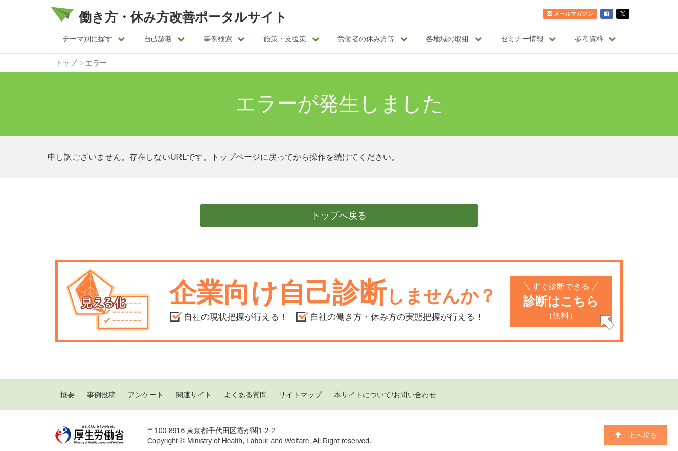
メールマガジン (570, 14)
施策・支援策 (291, 39)
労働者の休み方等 (372, 39)
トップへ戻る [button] (339, 215)
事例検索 (224, 39)
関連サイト (194, 395)
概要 (67, 395)
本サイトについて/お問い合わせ (385, 395)
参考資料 (595, 39)
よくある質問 (245, 395)
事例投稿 (101, 395)
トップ (66, 63)
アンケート (146, 395)
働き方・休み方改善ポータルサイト (183, 17)
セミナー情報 (528, 39)
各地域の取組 (454, 39)
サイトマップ (300, 395)
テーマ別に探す (93, 39)
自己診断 (164, 39)
